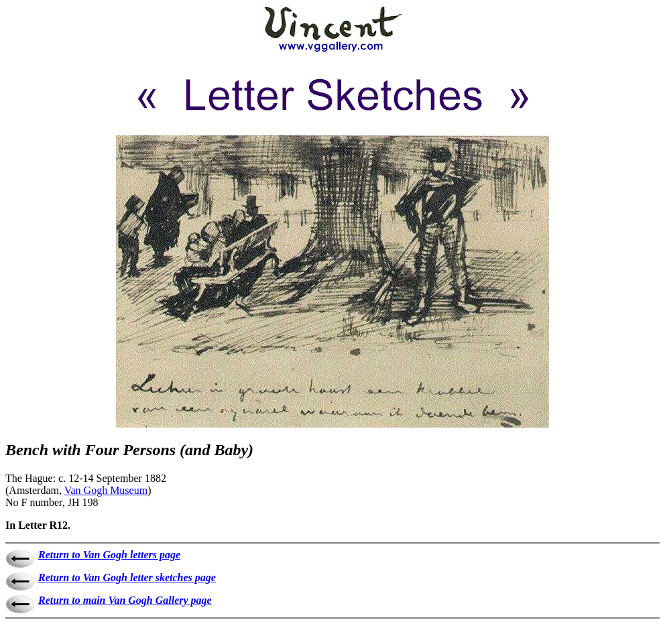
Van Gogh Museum (105, 490)
